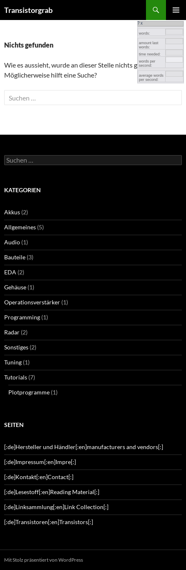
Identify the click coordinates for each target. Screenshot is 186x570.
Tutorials (15, 377)
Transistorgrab (28, 10)
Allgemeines (20, 227)
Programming (22, 317)
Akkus (12, 212)
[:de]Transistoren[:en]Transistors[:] (48, 521)
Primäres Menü (176, 10)
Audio (12, 242)
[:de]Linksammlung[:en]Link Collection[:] (56, 506)
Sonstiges (16, 347)
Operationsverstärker (32, 302)
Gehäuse (15, 287)
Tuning (13, 362)
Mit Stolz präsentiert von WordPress (43, 560)
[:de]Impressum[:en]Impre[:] (40, 461)
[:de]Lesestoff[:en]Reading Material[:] (51, 491)
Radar (12, 332)
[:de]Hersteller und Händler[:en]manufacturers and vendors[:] (83, 446)
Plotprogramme (29, 392)
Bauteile (14, 257)
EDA (10, 272)
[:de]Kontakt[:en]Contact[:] (38, 476)
